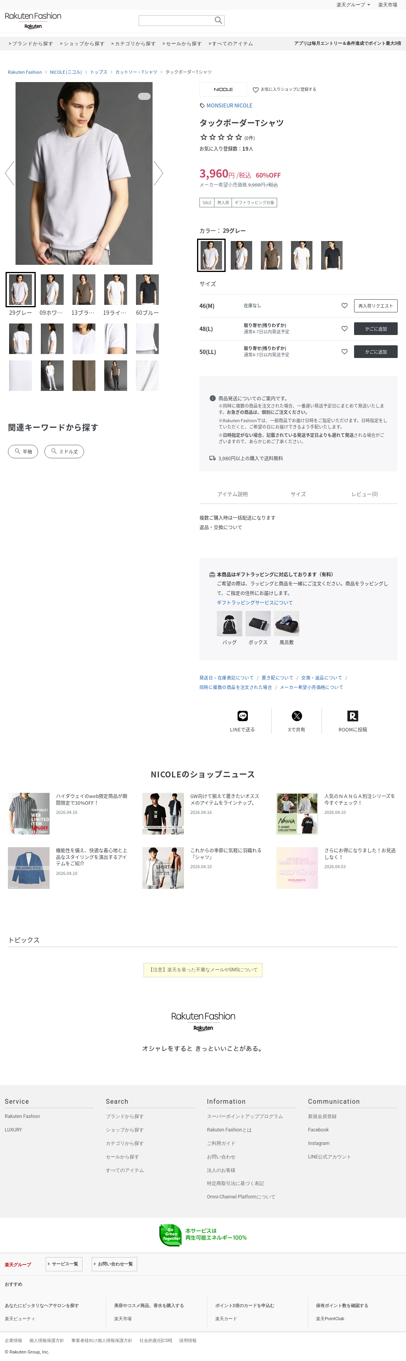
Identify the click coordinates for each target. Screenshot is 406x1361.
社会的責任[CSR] (156, 1340)
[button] (9, 173)
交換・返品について (321, 677)
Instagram (318, 1143)
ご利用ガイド (221, 1143)
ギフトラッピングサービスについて (255, 602)
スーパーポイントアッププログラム (245, 1116)
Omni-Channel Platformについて (241, 1197)
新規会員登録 (322, 1116)
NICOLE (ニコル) (66, 72)
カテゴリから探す (125, 1143)
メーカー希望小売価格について (311, 687)
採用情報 (188, 1340)
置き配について (277, 677)
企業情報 (13, 1340)
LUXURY (13, 1130)
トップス (98, 72)
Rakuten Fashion (66, 21)
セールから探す (122, 1157)
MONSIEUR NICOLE (230, 105)
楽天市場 (387, 5)
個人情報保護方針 (46, 1340)
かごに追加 (376, 328)
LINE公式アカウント (329, 1157)
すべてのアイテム (125, 1170)
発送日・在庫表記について (226, 677)
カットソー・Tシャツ (136, 72)
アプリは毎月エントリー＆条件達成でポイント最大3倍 (347, 43)
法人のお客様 (221, 1170)
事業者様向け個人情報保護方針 (101, 1340)
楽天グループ (351, 5)
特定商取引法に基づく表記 (235, 1183)
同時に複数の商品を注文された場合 (235, 687)
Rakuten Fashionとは (229, 1130)
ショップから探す (125, 1130)
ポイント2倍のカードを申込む (244, 1305)
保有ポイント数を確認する (342, 1305)
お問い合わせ (221, 1157)
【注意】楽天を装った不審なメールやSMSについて (203, 969)
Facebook (318, 1130)
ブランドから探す (125, 1116)
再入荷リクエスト (375, 305)
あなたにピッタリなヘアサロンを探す (42, 1305)
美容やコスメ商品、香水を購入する (149, 1305)
